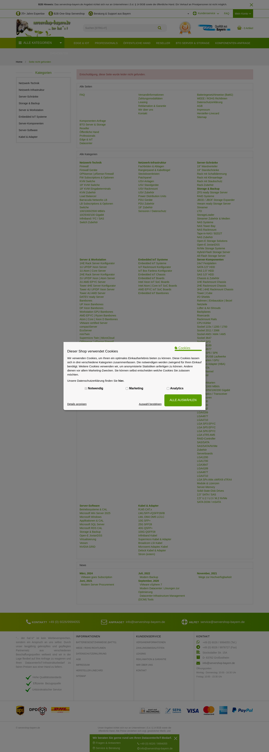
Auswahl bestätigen (150, 404)
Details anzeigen (77, 404)
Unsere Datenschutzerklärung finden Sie (95, 380)
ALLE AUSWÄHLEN (183, 400)
